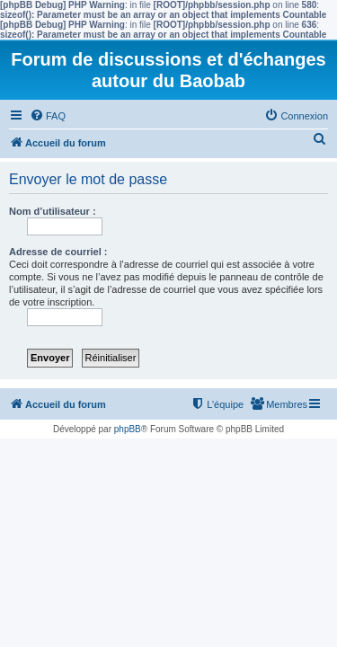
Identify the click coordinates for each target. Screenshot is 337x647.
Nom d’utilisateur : (52, 211)
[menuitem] (48, 116)
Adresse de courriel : (58, 251)
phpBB (127, 429)
